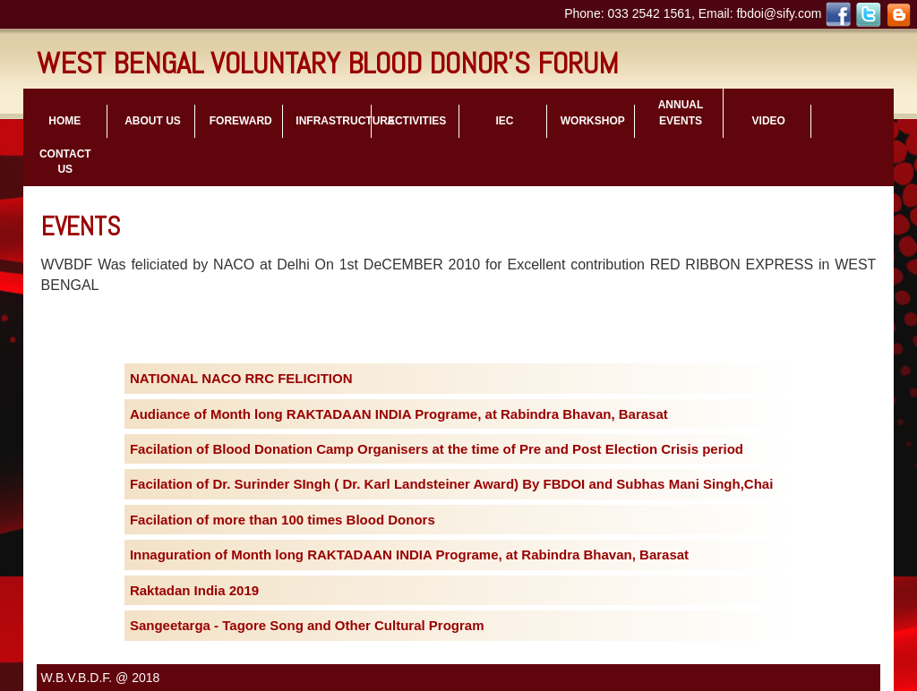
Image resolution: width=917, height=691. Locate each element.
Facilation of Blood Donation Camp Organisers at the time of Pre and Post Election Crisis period (436, 448)
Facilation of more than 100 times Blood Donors (282, 519)
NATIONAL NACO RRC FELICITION (241, 378)
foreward (241, 121)
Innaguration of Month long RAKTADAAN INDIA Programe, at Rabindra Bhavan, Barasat (409, 554)
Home (64, 121)
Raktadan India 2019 (194, 590)
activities (416, 121)
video (768, 121)
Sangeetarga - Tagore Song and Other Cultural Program (307, 625)
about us (152, 121)
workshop (593, 121)
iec (505, 121)
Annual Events (681, 112)
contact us (65, 161)
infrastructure (333, 121)
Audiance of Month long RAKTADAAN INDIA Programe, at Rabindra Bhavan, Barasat (399, 414)
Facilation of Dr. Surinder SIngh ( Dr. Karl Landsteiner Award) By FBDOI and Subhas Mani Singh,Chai (451, 483)
